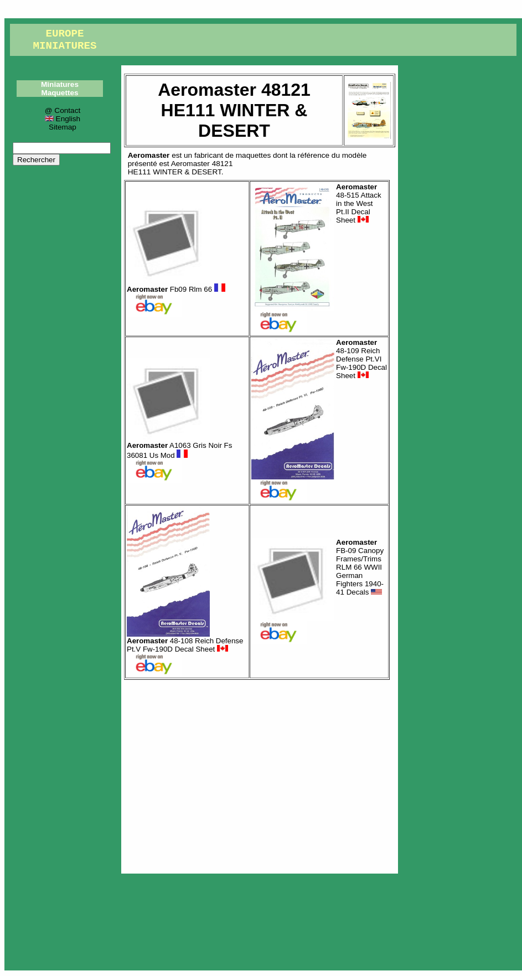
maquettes (253, 155)
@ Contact (62, 110)
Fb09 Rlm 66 (176, 289)
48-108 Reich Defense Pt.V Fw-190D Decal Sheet (185, 645)
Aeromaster (149, 155)
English (62, 119)
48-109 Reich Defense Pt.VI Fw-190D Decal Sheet (361, 359)
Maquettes (59, 93)
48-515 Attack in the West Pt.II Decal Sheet (358, 203)
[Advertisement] (260, 773)
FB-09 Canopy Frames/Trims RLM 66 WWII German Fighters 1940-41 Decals (360, 567)
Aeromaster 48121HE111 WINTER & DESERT (180, 167)
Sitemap (62, 127)
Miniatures (60, 84)
